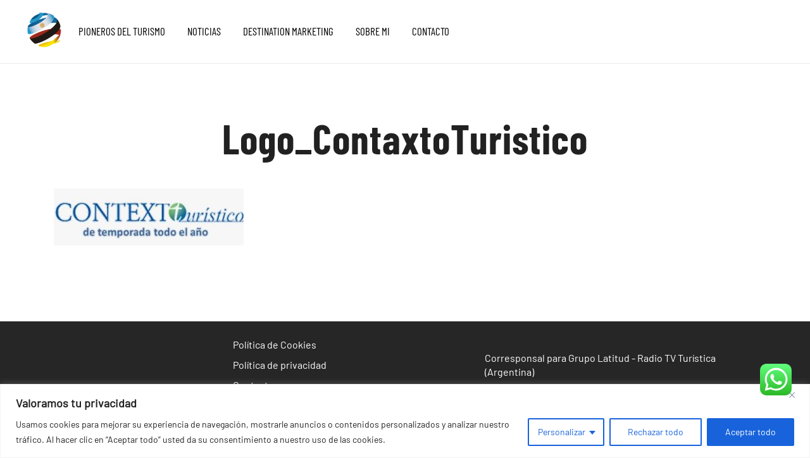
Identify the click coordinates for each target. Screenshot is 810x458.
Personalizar (561, 431)
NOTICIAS (204, 31)
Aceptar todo (750, 431)
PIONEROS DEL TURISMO (121, 31)
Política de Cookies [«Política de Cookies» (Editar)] (274, 344)
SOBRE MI (373, 31)
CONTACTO (430, 31)
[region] (405, 421)
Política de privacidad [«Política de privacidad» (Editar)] (280, 365)
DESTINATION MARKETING (288, 31)
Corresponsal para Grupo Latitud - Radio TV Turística (600, 358)
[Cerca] (796, 394)
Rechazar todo (655, 431)
